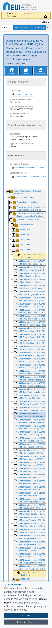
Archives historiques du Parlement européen (32, 176)
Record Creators (22, 27)
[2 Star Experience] (28, 13)
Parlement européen (22, 94)
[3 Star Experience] (31, 13)
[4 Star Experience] (34, 13)
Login (45, 22)
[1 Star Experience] (25, 13)
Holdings (7, 27)
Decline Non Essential (26, 622)
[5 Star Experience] (37, 13)
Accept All (26, 615)
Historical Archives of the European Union (30, 167)
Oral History (39, 27)
